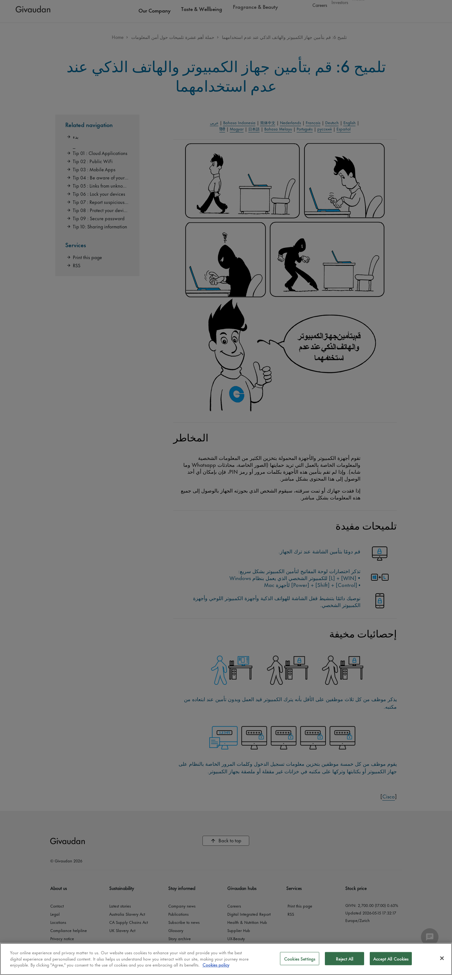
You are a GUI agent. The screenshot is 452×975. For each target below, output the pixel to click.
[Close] (442, 958)
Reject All (344, 958)
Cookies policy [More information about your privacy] (215, 964)
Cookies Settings (299, 958)
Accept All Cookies (390, 958)
